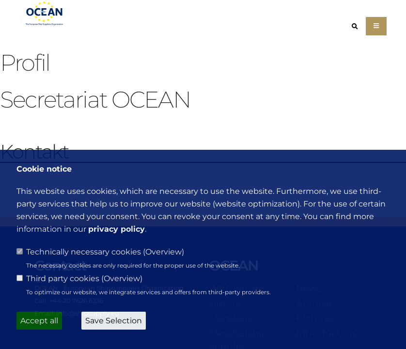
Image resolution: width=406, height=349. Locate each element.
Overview (163, 251)
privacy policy (116, 229)
